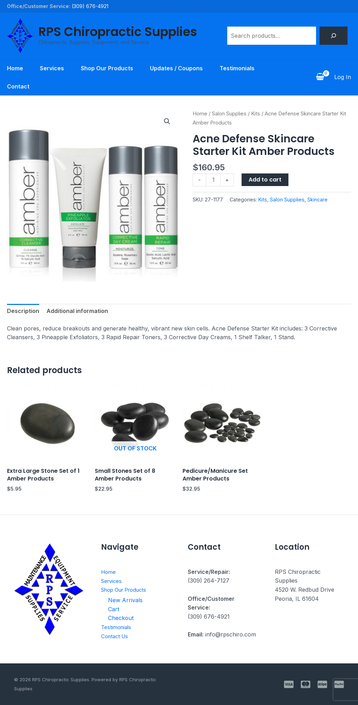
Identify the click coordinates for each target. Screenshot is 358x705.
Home (15, 68)
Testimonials (237, 68)
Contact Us (116, 635)
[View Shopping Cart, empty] (320, 77)
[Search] (334, 36)
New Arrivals (125, 600)
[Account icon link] (342, 77)
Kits (255, 114)
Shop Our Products (107, 68)
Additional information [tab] (77, 310)
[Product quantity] (213, 179)
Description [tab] (23, 310)
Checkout (121, 617)
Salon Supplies (229, 114)
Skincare (317, 199)
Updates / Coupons (176, 68)
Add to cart (265, 180)
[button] (167, 121)
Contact (18, 86)
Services (52, 68)
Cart (113, 608)
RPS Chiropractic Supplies (117, 31)
